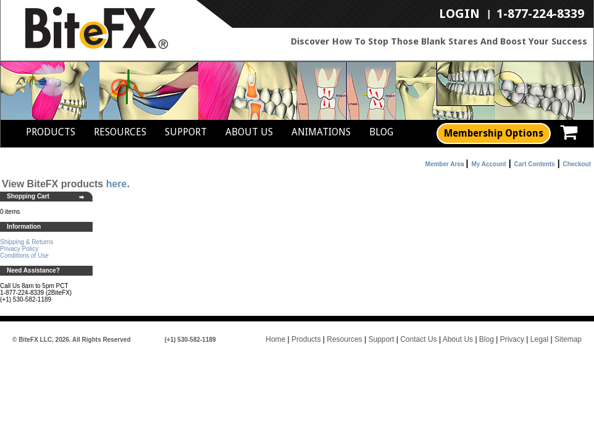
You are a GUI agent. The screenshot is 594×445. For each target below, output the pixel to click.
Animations (321, 132)
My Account (488, 164)
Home (275, 339)
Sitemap (568, 339)
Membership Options (493, 133)
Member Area (444, 164)
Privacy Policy (19, 248)
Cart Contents (534, 164)
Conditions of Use (24, 255)
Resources (120, 132)
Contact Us (418, 339)
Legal (539, 339)
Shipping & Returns (26, 242)
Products (50, 132)
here (116, 184)
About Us (249, 132)
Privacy (512, 339)
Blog (381, 132)
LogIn (459, 14)
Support (186, 132)
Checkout (577, 164)
